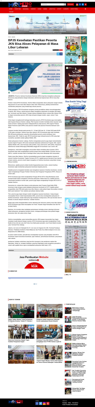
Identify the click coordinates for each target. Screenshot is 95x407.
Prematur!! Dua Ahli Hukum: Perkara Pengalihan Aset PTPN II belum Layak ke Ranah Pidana (49, 341)
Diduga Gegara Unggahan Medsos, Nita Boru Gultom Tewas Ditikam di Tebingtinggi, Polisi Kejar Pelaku (79, 337)
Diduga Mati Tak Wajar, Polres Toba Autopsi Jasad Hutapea (78, 390)
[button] (85, 8)
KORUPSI (66, 9)
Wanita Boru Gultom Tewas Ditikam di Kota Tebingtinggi (78, 309)
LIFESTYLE (52, 9)
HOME (10, 9)
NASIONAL (26, 9)
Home (9, 36)
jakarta (13, 36)
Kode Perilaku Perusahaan (70, 404)
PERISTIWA (18, 9)
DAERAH (33, 9)
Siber (69, 402)
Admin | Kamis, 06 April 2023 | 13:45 (15, 50)
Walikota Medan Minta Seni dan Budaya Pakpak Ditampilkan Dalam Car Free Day (79, 345)
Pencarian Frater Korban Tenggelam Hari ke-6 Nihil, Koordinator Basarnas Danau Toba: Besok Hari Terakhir (79, 364)
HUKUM (11, 11)
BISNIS (45, 9)
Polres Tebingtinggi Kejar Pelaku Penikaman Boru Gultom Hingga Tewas (79, 327)
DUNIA (39, 9)
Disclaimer (75, 402)
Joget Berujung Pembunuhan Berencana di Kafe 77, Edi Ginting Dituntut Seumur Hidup (79, 318)
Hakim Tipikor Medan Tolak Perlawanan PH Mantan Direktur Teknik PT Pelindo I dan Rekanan (20, 321)
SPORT (59, 9)
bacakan (55, 50)
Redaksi (64, 402)
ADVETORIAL (74, 9)
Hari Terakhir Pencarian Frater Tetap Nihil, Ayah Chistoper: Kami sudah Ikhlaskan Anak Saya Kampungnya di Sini (79, 373)
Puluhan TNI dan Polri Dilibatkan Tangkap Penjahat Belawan (78, 354)
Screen (70, 4)
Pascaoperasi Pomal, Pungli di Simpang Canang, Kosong (78, 381)
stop (60, 50)
